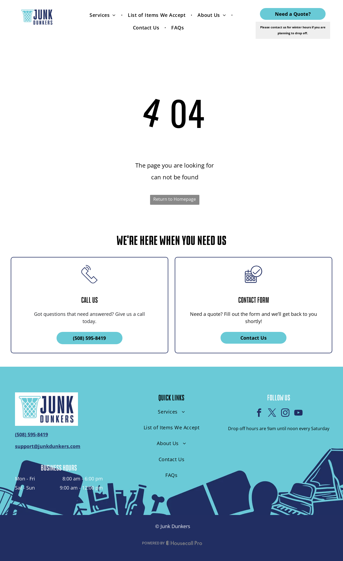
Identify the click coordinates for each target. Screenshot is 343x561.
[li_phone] (89, 286)
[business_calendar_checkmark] (253, 286)
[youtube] (298, 413)
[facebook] (259, 413)
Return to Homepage (174, 199)
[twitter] (272, 413)
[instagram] (285, 413)
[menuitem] (103, 15)
